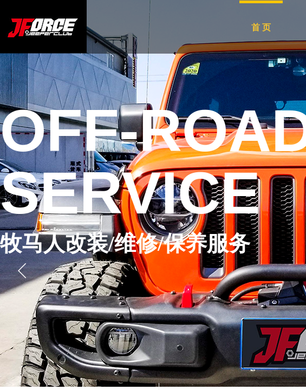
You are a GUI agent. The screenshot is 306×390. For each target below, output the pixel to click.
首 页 (261, 27)
